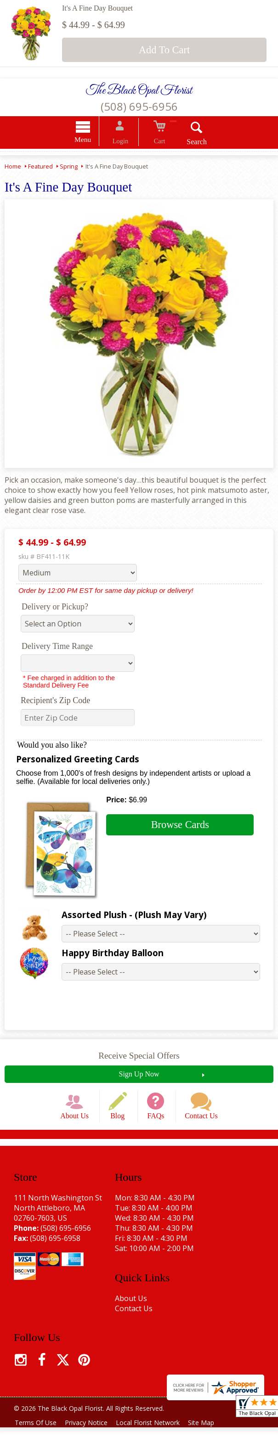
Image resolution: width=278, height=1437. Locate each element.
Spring (69, 167)
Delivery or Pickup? (55, 608)
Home (13, 167)
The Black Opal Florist (139, 91)
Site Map (211, 1432)
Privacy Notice (90, 1432)
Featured (40, 167)
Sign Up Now (139, 1075)
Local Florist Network (155, 1432)
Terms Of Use (37, 1432)
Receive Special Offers (139, 1056)
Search (188, 143)
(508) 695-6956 (139, 106)
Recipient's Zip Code (55, 701)
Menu (91, 141)
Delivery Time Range (57, 647)
